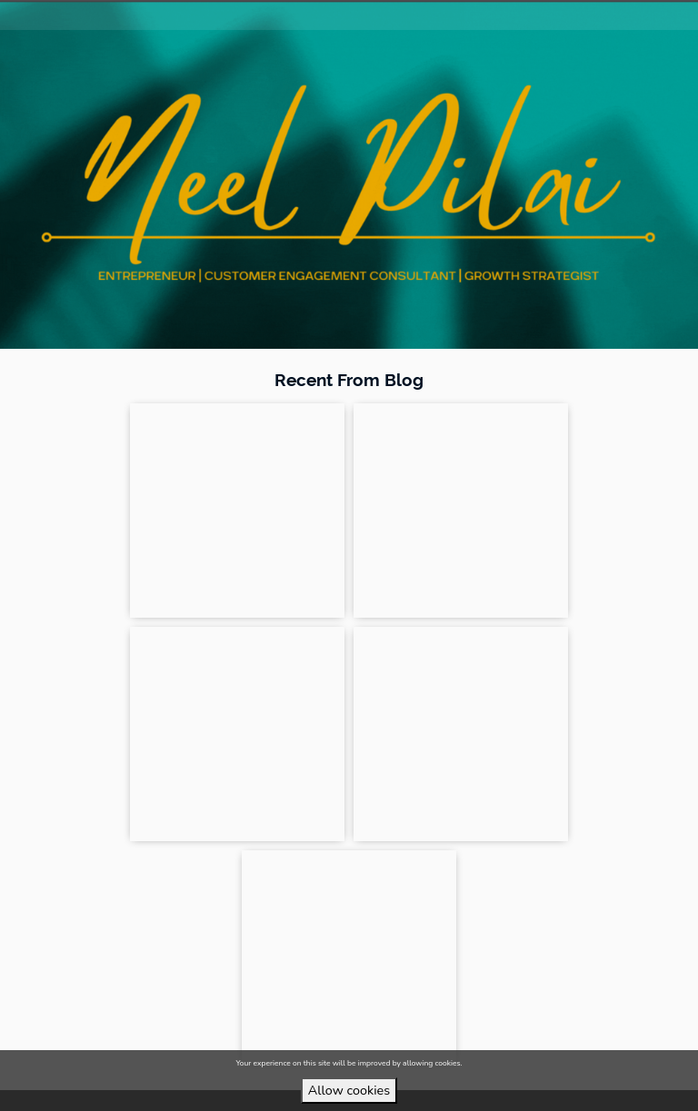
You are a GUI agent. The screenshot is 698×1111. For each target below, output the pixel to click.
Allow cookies (349, 1090)
